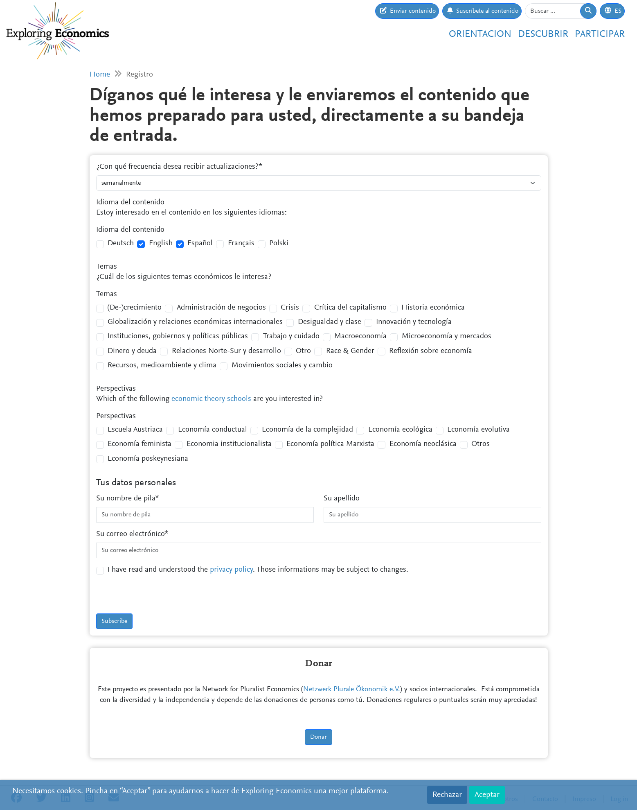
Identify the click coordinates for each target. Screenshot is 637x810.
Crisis (290, 308)
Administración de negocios (221, 308)
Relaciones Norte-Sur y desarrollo (226, 351)
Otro (303, 351)
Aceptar (487, 795)
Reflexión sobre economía (430, 351)
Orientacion (480, 34)
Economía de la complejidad (307, 430)
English (161, 243)
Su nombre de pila (125, 498)
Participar (600, 34)
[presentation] (158, 597)
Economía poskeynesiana (148, 459)
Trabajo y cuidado (291, 336)
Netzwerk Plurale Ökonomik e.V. (351, 689)
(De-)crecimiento (135, 308)
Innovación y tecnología (414, 322)
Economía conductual (212, 430)
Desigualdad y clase (329, 322)
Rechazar (447, 795)
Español (200, 243)
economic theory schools (211, 399)
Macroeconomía (360, 336)
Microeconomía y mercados (446, 336)
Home (100, 75)
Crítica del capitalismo (350, 308)
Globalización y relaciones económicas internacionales (195, 322)
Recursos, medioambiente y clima (162, 365)
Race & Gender (350, 351)
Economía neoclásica (423, 444)
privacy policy (231, 570)
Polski (278, 243)
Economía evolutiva (478, 430)
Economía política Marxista (330, 444)
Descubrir (543, 34)
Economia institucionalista (229, 444)
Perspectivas (116, 389)
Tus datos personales (136, 483)
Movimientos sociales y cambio (282, 365)
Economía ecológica (400, 430)
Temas (106, 267)
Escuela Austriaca (135, 430)
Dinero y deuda (132, 351)
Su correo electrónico (130, 534)
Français (241, 243)
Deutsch (121, 243)
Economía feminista (139, 444)
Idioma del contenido (130, 202)
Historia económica (433, 308)
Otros (480, 444)
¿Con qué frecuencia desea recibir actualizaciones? (177, 167)
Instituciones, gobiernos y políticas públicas (178, 336)
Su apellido (342, 498)
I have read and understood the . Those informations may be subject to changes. (258, 570)
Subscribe (114, 621)
